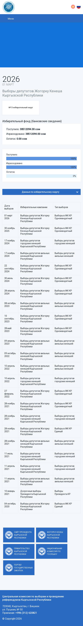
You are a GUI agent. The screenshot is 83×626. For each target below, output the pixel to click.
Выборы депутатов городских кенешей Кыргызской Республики (33, 243)
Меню (11, 18)
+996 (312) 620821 (26, 612)
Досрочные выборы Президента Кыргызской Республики (33, 494)
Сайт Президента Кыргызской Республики (22, 535)
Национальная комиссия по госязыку (54, 551)
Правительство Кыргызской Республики (22, 551)
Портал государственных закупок (23, 568)
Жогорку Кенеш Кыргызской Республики (55, 535)
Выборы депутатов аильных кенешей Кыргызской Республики (34, 256)
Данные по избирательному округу (50, 192)
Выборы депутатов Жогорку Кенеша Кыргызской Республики (34, 218)
